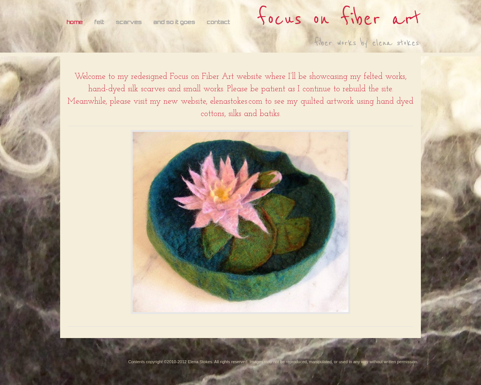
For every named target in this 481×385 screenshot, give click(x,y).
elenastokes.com (236, 101)
